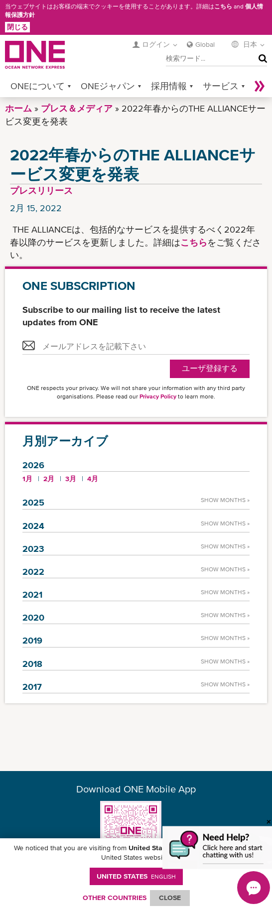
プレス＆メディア (77, 108)
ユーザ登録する (210, 368)
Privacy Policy (157, 396)
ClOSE (170, 898)
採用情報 (169, 86)
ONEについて (37, 86)
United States (136, 876)
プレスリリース (41, 190)
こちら (223, 6)
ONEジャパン (108, 86)
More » (259, 86)
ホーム (18, 108)
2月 (48, 479)
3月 (70, 479)
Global (205, 44)
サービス (221, 86)
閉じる (17, 27)
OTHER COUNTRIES (114, 898)
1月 (27, 479)
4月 (92, 479)
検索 (261, 58)
